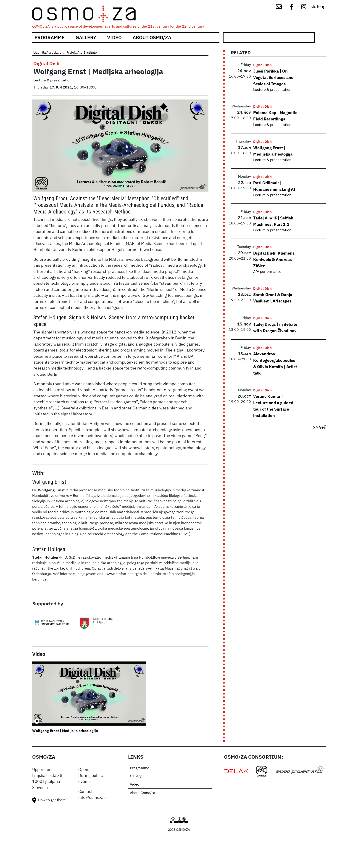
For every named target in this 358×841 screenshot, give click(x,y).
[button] (120, 147)
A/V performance (267, 272)
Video (114, 37)
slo (313, 7)
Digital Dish (46, 63)
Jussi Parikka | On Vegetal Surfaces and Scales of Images (273, 77)
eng (321, 7)
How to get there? (53, 800)
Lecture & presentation (52, 80)
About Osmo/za (152, 37)
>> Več (319, 427)
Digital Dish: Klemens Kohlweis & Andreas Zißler (274, 259)
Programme (49, 37)
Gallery (86, 37)
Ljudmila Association (48, 52)
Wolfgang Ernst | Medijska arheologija (65, 730)
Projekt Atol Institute (81, 52)
